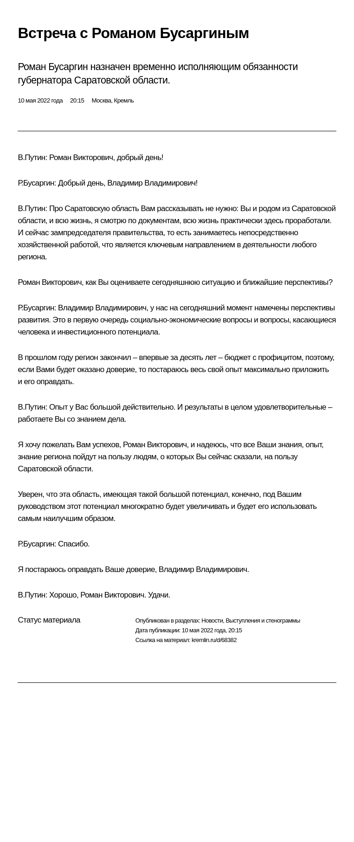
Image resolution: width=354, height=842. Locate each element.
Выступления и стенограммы (262, 620)
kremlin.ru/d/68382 (214, 639)
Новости (212, 620)
